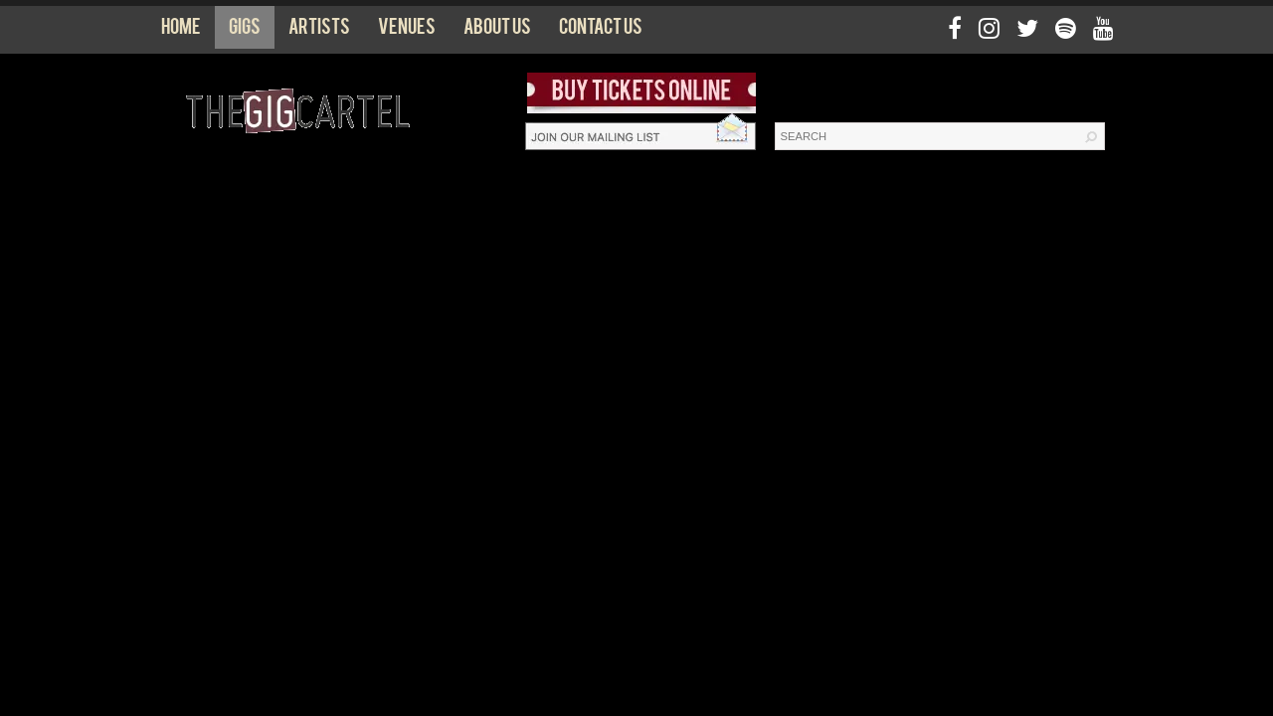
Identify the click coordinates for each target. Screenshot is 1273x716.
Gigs (245, 31)
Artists (319, 31)
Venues (407, 31)
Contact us (600, 31)
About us (497, 31)
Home (181, 31)
